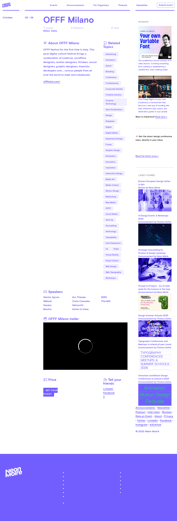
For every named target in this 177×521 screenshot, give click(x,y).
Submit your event (90, 480)
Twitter (141, 420)
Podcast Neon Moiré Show (90, 476)
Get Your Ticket (50, 392)
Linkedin (108, 388)
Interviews (154, 412)
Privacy (168, 416)
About (158, 416)
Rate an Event (144, 416)
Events (53, 5)
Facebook (109, 392)
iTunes (147, 488)
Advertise (155, 424)
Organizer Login (89, 484)
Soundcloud (147, 484)
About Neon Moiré (90, 472)
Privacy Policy (89, 502)
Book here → (161, 117)
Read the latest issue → (147, 156)
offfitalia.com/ (51, 81)
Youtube (147, 492)
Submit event (166, 5)
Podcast (123, 5)
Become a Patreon (90, 496)
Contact (90, 492)
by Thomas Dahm (88, 509)
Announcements (75, 5)
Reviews (167, 412)
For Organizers (101, 5)
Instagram (141, 424)
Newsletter (142, 5)
